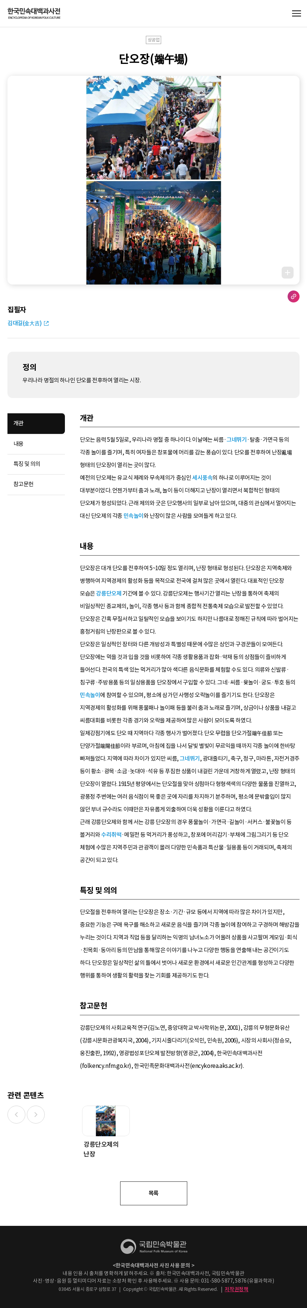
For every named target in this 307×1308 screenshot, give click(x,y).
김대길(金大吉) (24, 323)
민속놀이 (133, 515)
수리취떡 (111, 834)
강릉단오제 (108, 593)
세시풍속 (202, 477)
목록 (153, 1193)
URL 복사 (294, 296)
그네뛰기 (236, 439)
